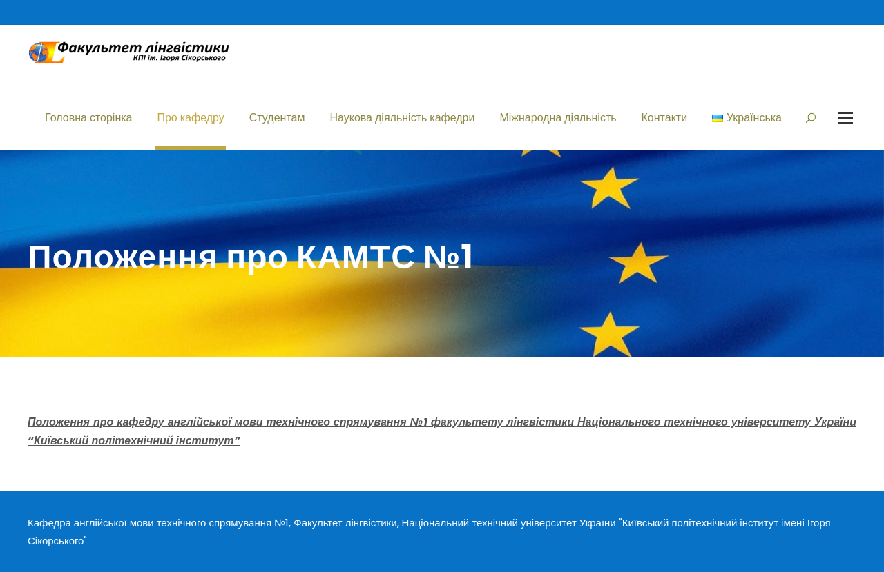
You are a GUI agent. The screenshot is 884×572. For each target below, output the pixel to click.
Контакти (665, 118)
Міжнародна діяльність (557, 118)
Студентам (277, 118)
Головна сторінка (88, 118)
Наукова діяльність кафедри (401, 118)
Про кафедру (190, 118)
